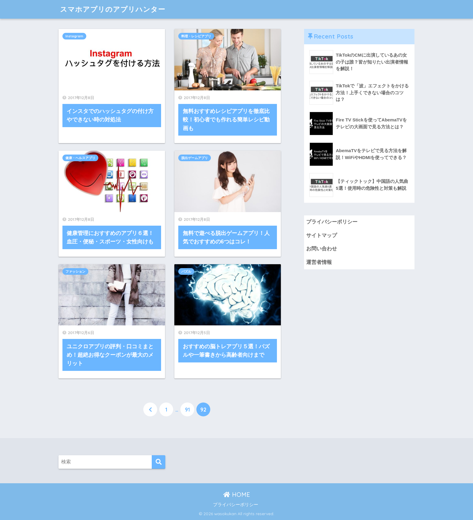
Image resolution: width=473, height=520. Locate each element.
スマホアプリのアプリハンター (112, 9)
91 (187, 409)
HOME (236, 494)
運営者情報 (319, 262)
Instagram (74, 36)
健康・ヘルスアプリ (80, 158)
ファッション (75, 271)
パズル (186, 271)
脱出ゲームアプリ (194, 158)
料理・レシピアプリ (196, 36)
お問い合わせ (321, 249)
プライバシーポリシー (331, 222)
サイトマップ (321, 235)
